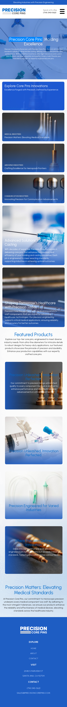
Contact (33, 658)
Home (33, 648)
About (33, 653)
